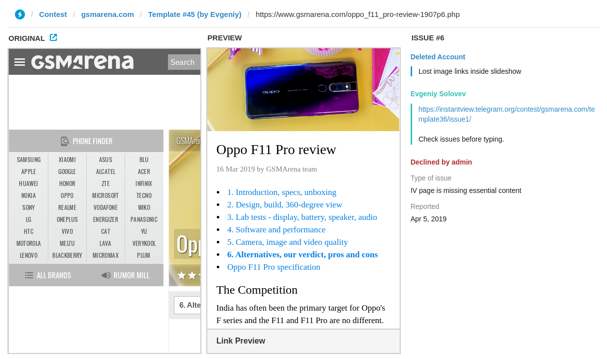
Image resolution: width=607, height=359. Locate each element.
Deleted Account (438, 57)
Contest (53, 14)
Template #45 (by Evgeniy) (194, 14)
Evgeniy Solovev (438, 94)
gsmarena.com (107, 14)
